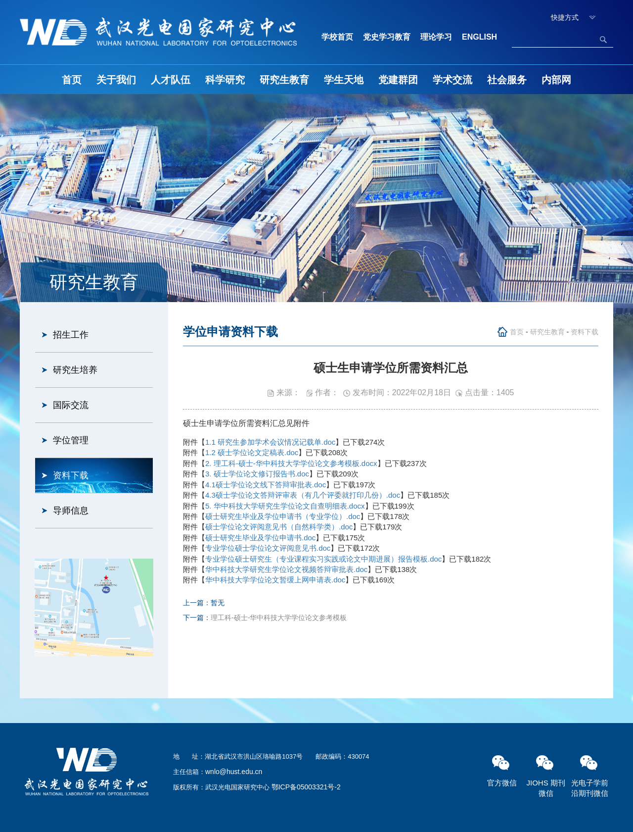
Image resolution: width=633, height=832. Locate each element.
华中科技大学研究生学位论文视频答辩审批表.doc (286, 569)
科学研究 (225, 79)
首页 (72, 79)
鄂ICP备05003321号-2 (306, 787)
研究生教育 (284, 79)
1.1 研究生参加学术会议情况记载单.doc (270, 442)
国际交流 (71, 405)
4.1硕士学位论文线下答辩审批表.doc (265, 484)
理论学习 (436, 37)
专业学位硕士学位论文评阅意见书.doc (267, 548)
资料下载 (71, 475)
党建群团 (398, 79)
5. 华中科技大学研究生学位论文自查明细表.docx (285, 506)
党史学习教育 (386, 37)
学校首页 (337, 37)
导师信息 (71, 511)
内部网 (556, 79)
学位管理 (71, 440)
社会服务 (507, 79)
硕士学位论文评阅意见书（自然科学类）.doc (279, 526)
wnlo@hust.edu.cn (233, 772)
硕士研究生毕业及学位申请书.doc (260, 537)
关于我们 (116, 79)
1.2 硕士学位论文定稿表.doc (251, 452)
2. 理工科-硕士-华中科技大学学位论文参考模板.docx (291, 463)
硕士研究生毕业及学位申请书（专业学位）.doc (282, 516)
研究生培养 (75, 370)
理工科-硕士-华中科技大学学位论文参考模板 (279, 618)
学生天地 (343, 79)
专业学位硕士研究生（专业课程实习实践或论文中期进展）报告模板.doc (323, 559)
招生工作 (71, 335)
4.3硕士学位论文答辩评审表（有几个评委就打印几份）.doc (302, 495)
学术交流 (452, 79)
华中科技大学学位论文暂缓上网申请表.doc (275, 579)
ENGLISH (479, 37)
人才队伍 (170, 79)
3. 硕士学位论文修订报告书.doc (257, 473)
